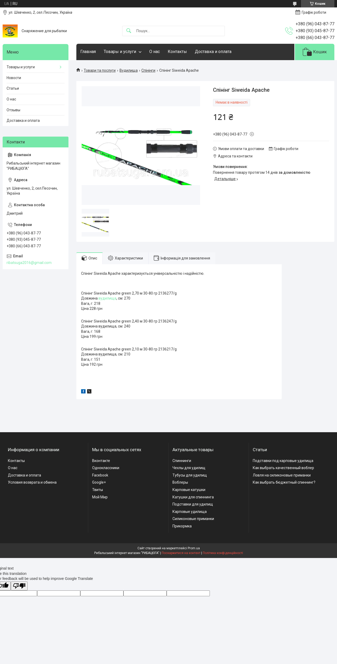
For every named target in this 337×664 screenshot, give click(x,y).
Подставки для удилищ (192, 504)
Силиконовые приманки (193, 519)
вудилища (107, 298)
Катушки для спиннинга (193, 497)
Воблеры (180, 482)
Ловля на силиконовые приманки (282, 475)
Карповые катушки (188, 490)
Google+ (99, 482)
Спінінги (148, 70)
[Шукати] (128, 31)
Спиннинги (181, 461)
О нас (154, 51)
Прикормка (182, 526)
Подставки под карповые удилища (283, 461)
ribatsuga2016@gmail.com (29, 263)
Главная (88, 51)
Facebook (100, 475)
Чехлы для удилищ (188, 468)
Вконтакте (101, 461)
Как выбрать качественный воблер (283, 468)
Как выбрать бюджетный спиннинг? (284, 482)
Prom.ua (194, 548)
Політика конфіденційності (223, 553)
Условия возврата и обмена (32, 482)
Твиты (97, 490)
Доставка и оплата (213, 51)
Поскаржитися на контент (181, 553)
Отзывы (13, 110)
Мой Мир (100, 497)
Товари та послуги (100, 70)
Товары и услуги (120, 51)
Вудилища (129, 70)
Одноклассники (105, 468)
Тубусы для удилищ (189, 475)
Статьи (13, 88)
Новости (14, 78)
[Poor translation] (19, 586)
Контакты (177, 51)
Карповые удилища (189, 511)
